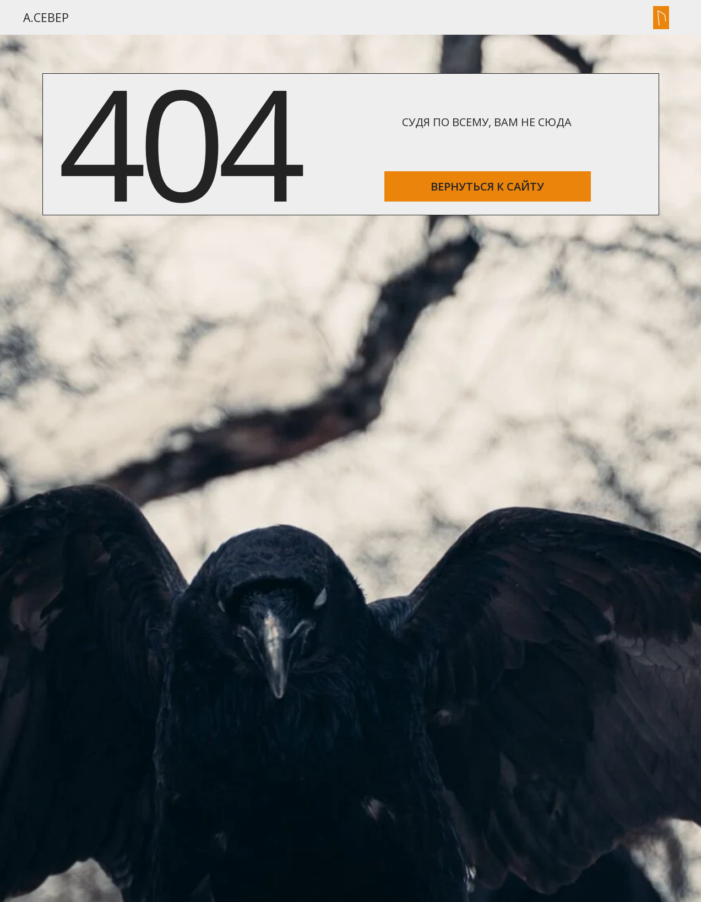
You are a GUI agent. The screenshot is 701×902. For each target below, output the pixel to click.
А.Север (46, 17)
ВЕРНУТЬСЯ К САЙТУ (487, 186)
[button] (661, 17)
